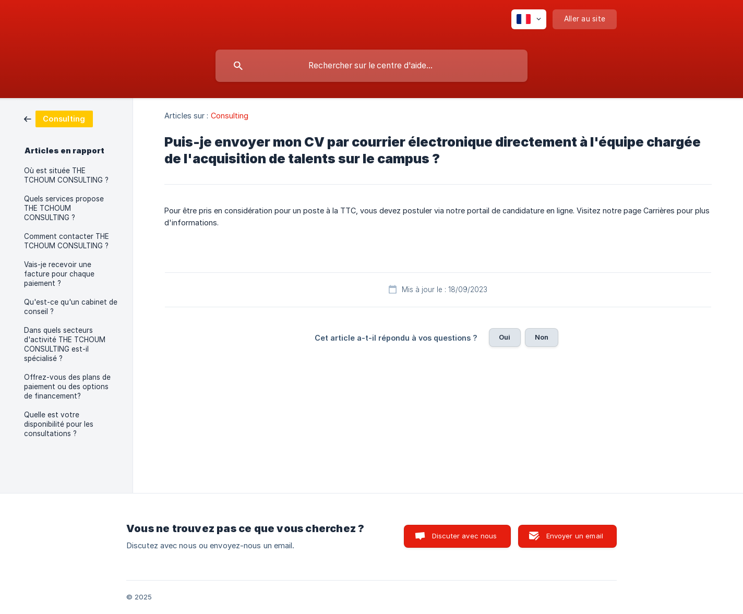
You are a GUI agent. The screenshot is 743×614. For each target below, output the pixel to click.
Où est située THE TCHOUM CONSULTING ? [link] (66, 175)
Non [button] (541, 337)
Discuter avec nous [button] (464, 536)
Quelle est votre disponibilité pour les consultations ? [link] (58, 424)
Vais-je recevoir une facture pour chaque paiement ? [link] (59, 273)
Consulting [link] (230, 115)
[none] (528, 19)
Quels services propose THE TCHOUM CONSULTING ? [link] (64, 208)
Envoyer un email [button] (574, 536)
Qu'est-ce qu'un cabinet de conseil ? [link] (70, 307)
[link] (58, 118)
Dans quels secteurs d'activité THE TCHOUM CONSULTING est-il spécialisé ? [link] (64, 344)
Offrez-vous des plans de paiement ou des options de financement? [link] (67, 386)
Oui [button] (504, 337)
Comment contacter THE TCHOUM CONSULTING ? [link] (66, 241)
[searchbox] (371, 66)
